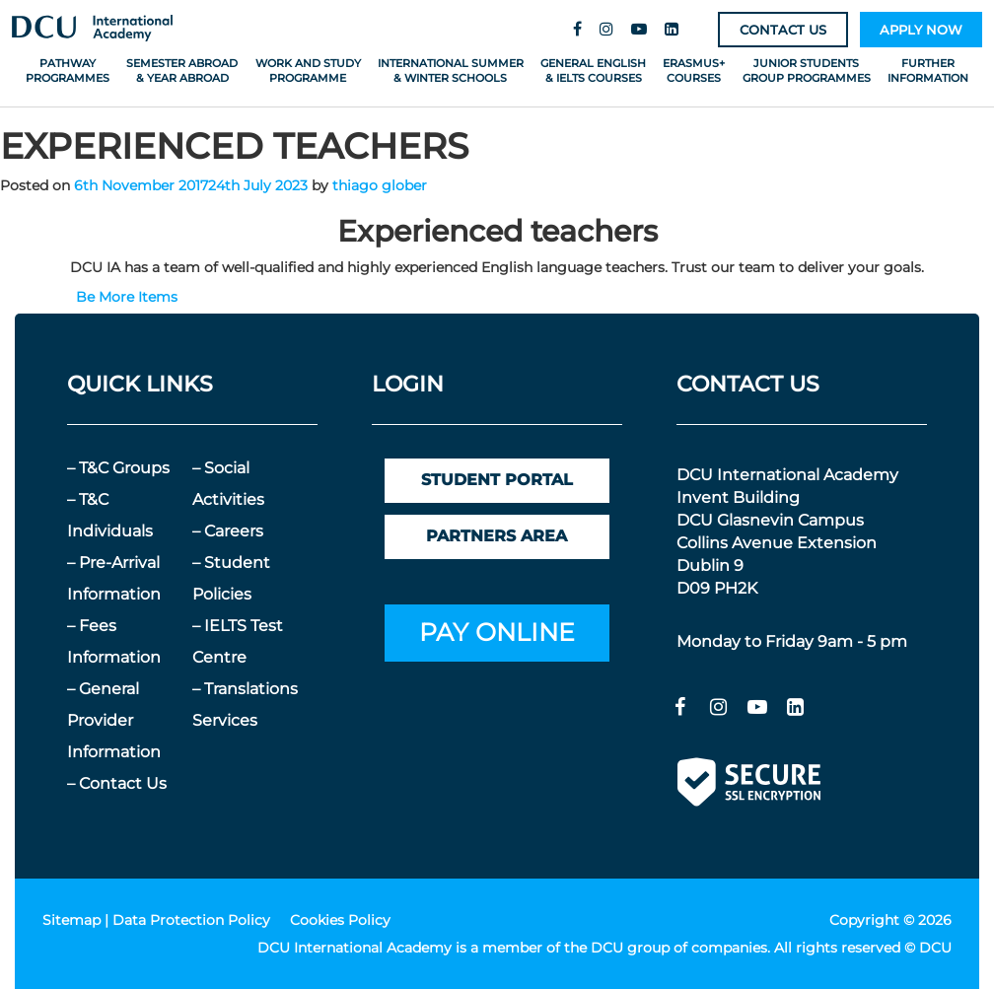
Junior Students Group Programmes (807, 70)
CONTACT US (783, 29)
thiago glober (379, 185)
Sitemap (71, 920)
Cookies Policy (340, 920)
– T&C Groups (118, 468)
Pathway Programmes (67, 70)
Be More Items (127, 297)
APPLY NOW (921, 29)
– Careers (227, 531)
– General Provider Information (114, 720)
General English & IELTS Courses (593, 70)
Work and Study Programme (308, 70)
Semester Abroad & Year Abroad (182, 70)
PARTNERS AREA (496, 536)
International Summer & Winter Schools (451, 70)
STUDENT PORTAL (497, 479)
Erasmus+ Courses (694, 70)
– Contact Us (117, 783)
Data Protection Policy (191, 920)
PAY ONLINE (497, 632)
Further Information (928, 70)
